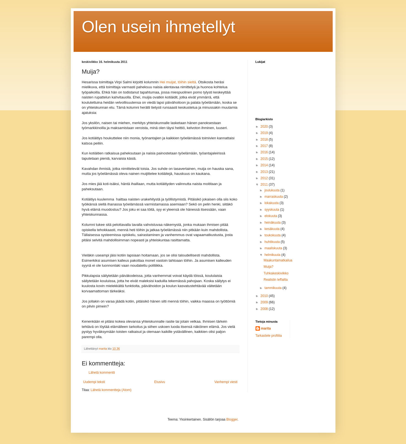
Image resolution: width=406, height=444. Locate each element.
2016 (264, 152)
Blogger (232, 419)
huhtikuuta (272, 242)
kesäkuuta (272, 229)
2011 (264, 184)
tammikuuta (273, 288)
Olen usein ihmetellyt (158, 26)
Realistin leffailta (275, 280)
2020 (264, 127)
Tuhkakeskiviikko (276, 273)
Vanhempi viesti (226, 382)
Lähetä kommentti (102, 373)
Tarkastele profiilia (269, 336)
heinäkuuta (272, 222)
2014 (264, 165)
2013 (264, 172)
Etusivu (159, 382)
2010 (264, 296)
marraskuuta (274, 197)
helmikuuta (272, 255)
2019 (264, 133)
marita (266, 328)
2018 (264, 139)
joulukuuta (272, 190)
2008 (264, 309)
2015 (264, 159)
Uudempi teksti (94, 382)
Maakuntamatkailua (278, 260)
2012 (264, 178)
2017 (264, 146)
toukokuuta (272, 235)
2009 (264, 302)
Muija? (268, 267)
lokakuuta (271, 203)
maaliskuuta (273, 248)
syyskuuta (272, 210)
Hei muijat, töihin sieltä (178, 82)
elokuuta (271, 216)
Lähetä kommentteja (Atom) (111, 390)
